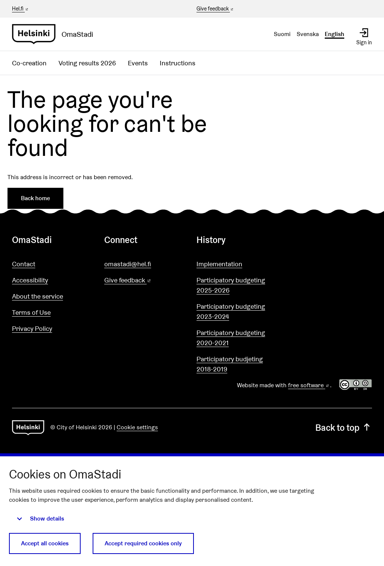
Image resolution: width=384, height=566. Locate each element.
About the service (37, 296)
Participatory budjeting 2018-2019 (229, 364)
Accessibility (30, 280)
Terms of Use (31, 312)
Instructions (177, 63)
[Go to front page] (55, 34)
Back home (35, 198)
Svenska (308, 34)
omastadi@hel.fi (127, 264)
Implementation (219, 264)
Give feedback (215, 9)
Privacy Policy (32, 328)
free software (309, 385)
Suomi (282, 34)
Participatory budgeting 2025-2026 (230, 285)
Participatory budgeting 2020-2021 (230, 337)
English (334, 34)
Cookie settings (137, 427)
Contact (23, 264)
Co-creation (29, 63)
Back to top (343, 427)
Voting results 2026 (87, 63)
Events (138, 63)
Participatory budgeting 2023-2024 (230, 311)
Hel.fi (20, 8)
